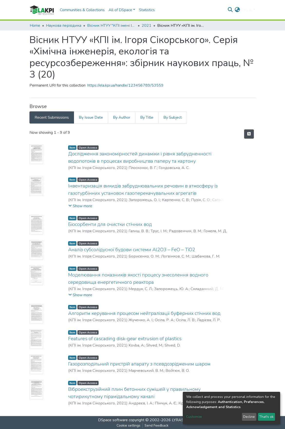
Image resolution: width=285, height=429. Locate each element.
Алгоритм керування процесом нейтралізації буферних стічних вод (144, 313)
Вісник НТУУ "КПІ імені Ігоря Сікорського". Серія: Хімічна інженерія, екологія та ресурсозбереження (111, 25)
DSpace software (113, 420)
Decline (249, 416)
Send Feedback (156, 425)
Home (35, 25)
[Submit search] (230, 10)
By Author (121, 117)
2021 (146, 25)
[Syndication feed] (249, 134)
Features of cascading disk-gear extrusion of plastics (125, 338)
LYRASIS (179, 420)
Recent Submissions (52, 117)
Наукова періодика (63, 25)
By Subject (172, 117)
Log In (247, 10)
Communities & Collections (82, 10)
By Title (146, 117)
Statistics (147, 10)
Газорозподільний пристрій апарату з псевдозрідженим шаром (139, 364)
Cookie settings (128, 425)
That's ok (266, 416)
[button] (237, 10)
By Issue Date (91, 117)
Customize (194, 416)
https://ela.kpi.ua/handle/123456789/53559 (125, 85)
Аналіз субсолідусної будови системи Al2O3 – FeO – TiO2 (131, 249)
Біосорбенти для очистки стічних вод (110, 224)
